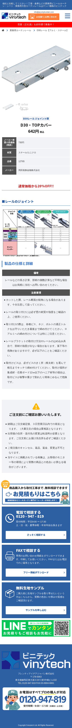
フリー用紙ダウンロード (36, 572)
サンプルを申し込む (36, 610)
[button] (66, 68)
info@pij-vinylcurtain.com (44, 12)
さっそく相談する (36, 534)
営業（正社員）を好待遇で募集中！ (36, 24)
